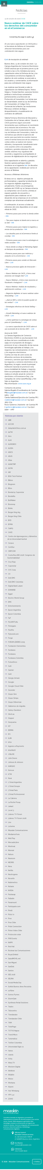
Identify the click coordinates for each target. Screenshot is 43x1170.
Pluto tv (11, 914)
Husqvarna (12, 722)
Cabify (10, 528)
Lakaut (10, 806)
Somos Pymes (13, 995)
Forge (10, 638)
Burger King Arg (14, 512)
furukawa (11, 650)
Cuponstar (12, 566)
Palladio (11, 898)
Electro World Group (16, 598)
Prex (10, 918)
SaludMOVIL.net (14, 958)
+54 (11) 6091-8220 (21, 1151)
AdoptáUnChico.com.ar (17, 428)
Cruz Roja (11, 562)
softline (11, 991)
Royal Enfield (13, 954)
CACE (23, 19)
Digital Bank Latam (15, 586)
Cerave (11, 543)
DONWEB (11, 590)
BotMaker (12, 500)
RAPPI (10, 942)
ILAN (10, 738)
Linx (9, 822)
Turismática (12, 1039)
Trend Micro (12, 1035)
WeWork (11, 1071)
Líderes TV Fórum (15, 814)
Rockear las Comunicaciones (19, 950)
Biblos (10, 480)
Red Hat (11, 946)
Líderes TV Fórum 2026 (17, 818)
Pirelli (10, 910)
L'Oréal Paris (13, 790)
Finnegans (12, 626)
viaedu (10, 1055)
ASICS (10, 452)
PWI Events (12, 938)
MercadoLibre (13, 842)
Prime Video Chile (15, 930)
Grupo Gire (12, 694)
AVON (10, 468)
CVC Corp (12, 570)
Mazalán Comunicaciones (18, 830)
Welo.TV (11, 1063)
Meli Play (11, 838)
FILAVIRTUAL (13, 622)
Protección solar (14, 934)
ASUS (10, 456)
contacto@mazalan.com (23, 1145)
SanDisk (11, 966)
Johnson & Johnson (15, 762)
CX (9, 574)
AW (9, 472)
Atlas (10, 460)
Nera (10, 866)
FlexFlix (11, 630)
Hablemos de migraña (16, 706)
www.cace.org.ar (24, 384)
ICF (9, 726)
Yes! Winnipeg (13, 1091)
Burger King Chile (14, 516)
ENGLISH (38, 2)
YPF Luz (11, 1095)
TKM (10, 1023)
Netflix (10, 870)
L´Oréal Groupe (14, 786)
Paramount (12, 902)
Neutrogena (12, 874)
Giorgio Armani (13, 678)
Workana (11, 1083)
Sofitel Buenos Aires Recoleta (19, 987)
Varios (10, 1051)
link (7, 216)
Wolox (10, 1079)
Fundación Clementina (16, 646)
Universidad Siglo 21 (16, 1047)
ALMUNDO (12, 444)
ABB (9, 420)
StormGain (12, 999)
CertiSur (11, 547)
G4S (9, 666)
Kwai (10, 778)
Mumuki (11, 850)
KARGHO (11, 766)
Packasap (11, 894)
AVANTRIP (12, 464)
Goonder (11, 690)
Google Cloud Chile (15, 686)
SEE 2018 (11, 974)
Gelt (10, 674)
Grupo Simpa (13, 698)
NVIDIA (10, 890)
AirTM (10, 432)
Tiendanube (12, 1015)
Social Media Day (14, 983)
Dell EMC (11, 578)
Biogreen (11, 484)
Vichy (10, 1059)
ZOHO (10, 1099)
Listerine (11, 826)
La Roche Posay (14, 802)
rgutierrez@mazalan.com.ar (16, 407)
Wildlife (11, 1075)
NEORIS (11, 862)
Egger (10, 594)
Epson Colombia (14, 614)
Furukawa (11, 654)
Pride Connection (15, 926)
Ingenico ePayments (16, 746)
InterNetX (12, 750)
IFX (9, 734)
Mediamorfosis (14, 834)
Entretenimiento (14, 606)
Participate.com (14, 906)
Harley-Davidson (14, 710)
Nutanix (11, 886)
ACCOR (11, 424)
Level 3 (11, 810)
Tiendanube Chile (15, 1019)
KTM (10, 774)
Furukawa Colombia (15, 658)
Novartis (11, 878)
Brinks (10, 508)
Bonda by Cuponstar (16, 492)
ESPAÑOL (30, 2)
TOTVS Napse (13, 1031)
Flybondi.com (13, 634)
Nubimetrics (12, 882)
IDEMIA (10, 730)
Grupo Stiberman (14, 702)
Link (6, 59)
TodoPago (12, 1027)
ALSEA (10, 448)
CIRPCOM (11, 551)
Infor (10, 742)
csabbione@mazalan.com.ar (16, 400)
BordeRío (11, 496)
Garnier (11, 670)
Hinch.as (11, 714)
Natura (10, 854)
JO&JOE (11, 754)
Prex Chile (12, 922)
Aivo (9, 436)
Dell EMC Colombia (15, 582)
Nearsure (11, 858)
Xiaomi (10, 1087)
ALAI (9, 440)
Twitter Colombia (15, 1043)
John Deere (12, 758)
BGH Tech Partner (15, 476)
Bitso (10, 488)
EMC (10, 602)
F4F (9, 618)
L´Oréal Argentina (15, 782)
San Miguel (12, 962)
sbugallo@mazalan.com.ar (17, 393)
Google (11, 682)
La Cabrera (12, 798)
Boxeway (11, 504)
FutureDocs (12, 662)
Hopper (11, 718)
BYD (9, 520)
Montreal (11, 846)
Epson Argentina (14, 610)
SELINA (11, 979)
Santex (11, 970)
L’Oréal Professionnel (16, 794)
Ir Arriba (37, 1162)
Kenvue (11, 770)
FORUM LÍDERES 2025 (16, 642)
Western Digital (14, 1067)
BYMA (10, 524)
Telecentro (12, 1011)
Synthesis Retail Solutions (18, 1003)
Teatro (10, 1007)
